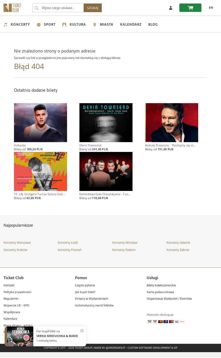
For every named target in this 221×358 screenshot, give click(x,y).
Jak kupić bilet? (85, 298)
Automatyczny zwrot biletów (94, 311)
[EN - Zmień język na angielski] (210, 8)
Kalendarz (131, 24)
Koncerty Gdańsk (178, 248)
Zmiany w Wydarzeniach (91, 305)
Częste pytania (85, 291)
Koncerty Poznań (70, 255)
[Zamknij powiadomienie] (82, 331)
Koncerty (16, 24)
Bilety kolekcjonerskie (161, 291)
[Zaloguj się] (170, 8)
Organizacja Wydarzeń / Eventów (169, 305)
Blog (153, 24)
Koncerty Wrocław (124, 248)
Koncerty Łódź (68, 248)
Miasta (103, 24)
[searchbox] (77, 8)
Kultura (74, 24)
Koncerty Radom (124, 255)
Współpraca (11, 318)
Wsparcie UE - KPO (16, 311)
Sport (46, 24)
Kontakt (8, 291)
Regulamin (10, 305)
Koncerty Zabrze (178, 255)
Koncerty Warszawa (17, 248)
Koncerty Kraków (15, 255)
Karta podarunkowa (160, 298)
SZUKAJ (131, 8)
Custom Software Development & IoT (152, 354)
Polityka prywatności (17, 298)
